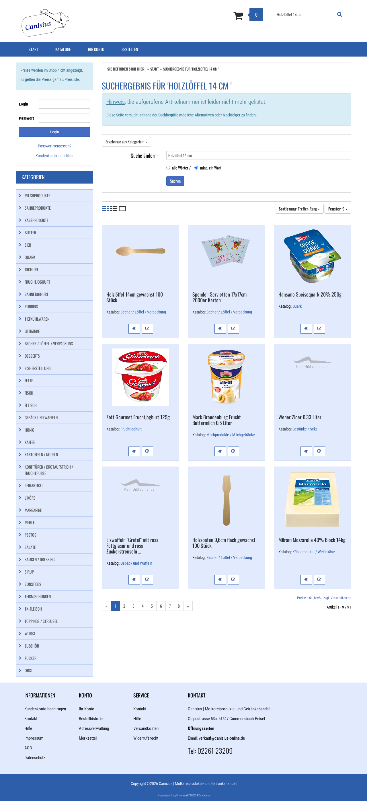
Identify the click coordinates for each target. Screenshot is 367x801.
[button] (134, 329)
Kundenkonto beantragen (45, 709)
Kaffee (30, 442)
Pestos (30, 535)
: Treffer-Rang (299, 209)
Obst (29, 670)
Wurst (30, 633)
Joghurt (31, 269)
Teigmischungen (38, 596)
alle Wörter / (178, 168)
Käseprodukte (36, 220)
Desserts (32, 356)
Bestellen (130, 49)
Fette (29, 380)
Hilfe (28, 728)
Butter (30, 232)
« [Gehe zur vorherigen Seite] (106, 606)
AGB (28, 748)
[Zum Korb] (211, 15)
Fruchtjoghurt (131, 429)
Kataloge (63, 49)
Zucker (30, 658)
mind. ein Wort (207, 168)
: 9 (338, 209)
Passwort (26, 118)
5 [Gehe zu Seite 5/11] (152, 606)
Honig (29, 430)
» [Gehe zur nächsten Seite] (188, 606)
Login (23, 104)
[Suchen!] (340, 14)
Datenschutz (34, 757)
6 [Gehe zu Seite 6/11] (161, 606)
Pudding (31, 306)
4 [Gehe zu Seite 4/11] (143, 606)
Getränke (32, 331)
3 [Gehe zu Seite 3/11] (133, 606)
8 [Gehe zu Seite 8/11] (179, 606)
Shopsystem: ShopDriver (169, 795)
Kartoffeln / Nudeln (41, 454)
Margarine (33, 510)
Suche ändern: (144, 155)
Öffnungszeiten (201, 728)
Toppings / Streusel (41, 621)
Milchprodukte (37, 195)
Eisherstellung (37, 368)
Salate (30, 547)
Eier (28, 245)
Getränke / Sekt (304, 429)
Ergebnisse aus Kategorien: (126, 142)
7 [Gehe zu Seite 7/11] (170, 606)
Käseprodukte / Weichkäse (313, 551)
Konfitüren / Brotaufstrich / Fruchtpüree (49, 470)
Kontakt (30, 718)
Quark (297, 306)
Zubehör (32, 646)
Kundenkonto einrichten (54, 155)
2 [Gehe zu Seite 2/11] (124, 606)
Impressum (33, 738)
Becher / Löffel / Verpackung (143, 312)
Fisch (29, 393)
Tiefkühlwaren (37, 319)
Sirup (29, 572)
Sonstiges (33, 584)
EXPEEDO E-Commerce (198, 795)
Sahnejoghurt (36, 294)
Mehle (30, 522)
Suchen (175, 181)
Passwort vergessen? (54, 146)
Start (33, 49)
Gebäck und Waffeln (136, 563)
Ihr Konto (96, 49)
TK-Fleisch (33, 609)
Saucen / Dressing (39, 559)
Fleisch (31, 405)
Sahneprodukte (38, 208)
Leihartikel (34, 485)
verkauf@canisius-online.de (222, 738)
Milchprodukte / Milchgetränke (230, 434)
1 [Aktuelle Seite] (115, 606)
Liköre (30, 498)
